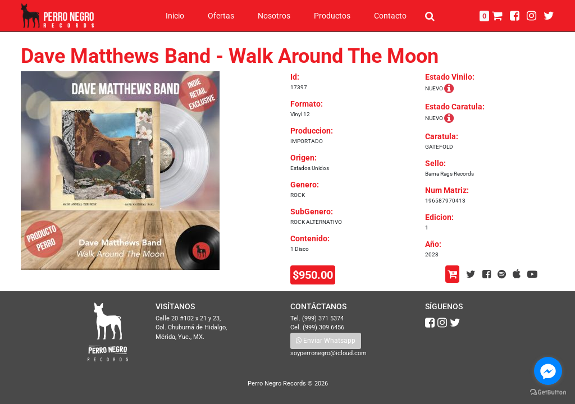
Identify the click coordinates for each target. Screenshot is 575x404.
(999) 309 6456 (323, 327)
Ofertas (221, 15)
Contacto (390, 15)
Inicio (175, 15)
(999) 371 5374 (323, 318)
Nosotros (274, 15)
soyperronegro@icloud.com (328, 353)
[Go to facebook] (548, 371)
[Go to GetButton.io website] (548, 392)
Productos (332, 15)
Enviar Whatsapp (325, 341)
